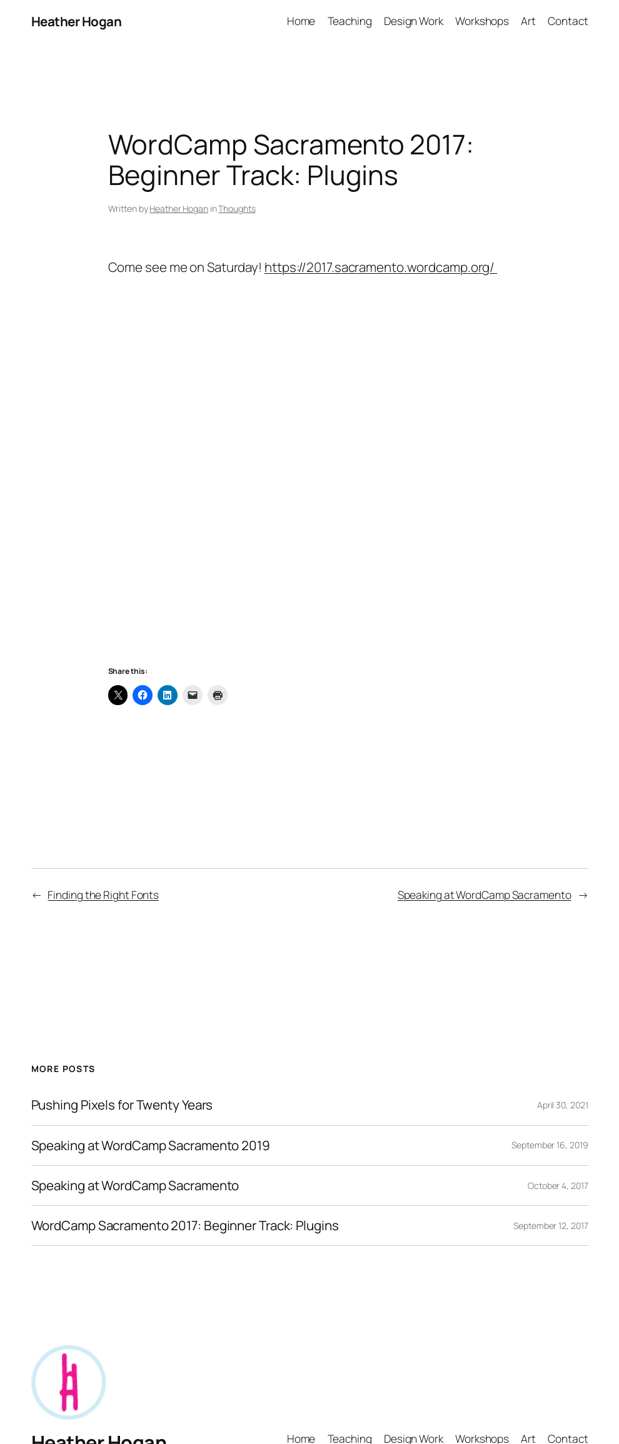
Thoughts (236, 208)
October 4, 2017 (558, 1185)
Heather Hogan (76, 21)
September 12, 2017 (550, 1225)
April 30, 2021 (562, 1105)
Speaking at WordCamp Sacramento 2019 (150, 1145)
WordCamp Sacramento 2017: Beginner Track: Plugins (185, 1225)
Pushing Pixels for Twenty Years (122, 1105)
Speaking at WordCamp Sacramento (484, 895)
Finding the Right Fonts (103, 895)
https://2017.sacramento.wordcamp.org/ (380, 267)
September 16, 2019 (549, 1145)
